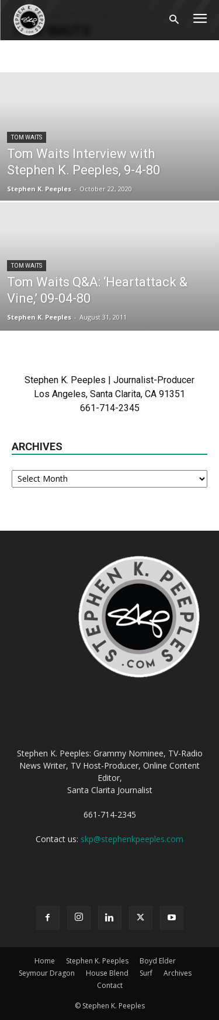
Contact (110, 985)
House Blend (107, 973)
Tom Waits (26, 137)
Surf (146, 973)
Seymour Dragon (47, 973)
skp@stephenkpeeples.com (132, 838)
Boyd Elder (158, 961)
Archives (178, 973)
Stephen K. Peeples (39, 188)
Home (44, 961)
